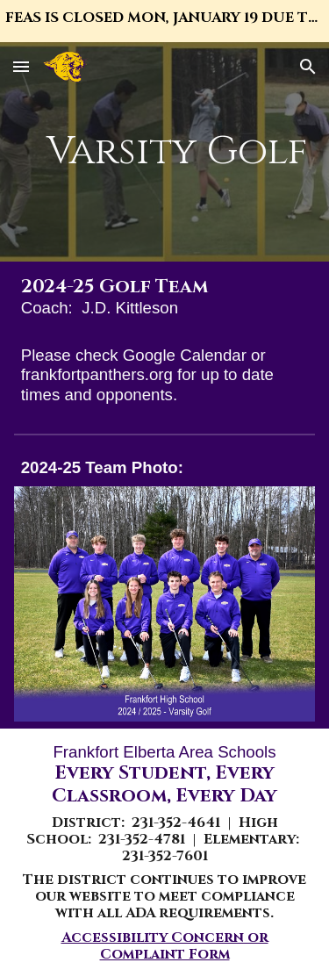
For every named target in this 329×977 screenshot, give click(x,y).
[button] (21, 66)
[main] (165, 152)
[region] (164, 21)
